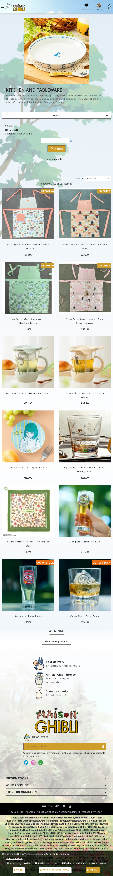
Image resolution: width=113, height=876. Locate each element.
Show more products (56, 641)
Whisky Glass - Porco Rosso (85, 616)
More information (14, 858)
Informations (17, 778)
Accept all (93, 870)
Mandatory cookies (19, 863)
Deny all (19, 870)
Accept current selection (55, 870)
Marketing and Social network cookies (85, 863)
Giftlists (9, 125)
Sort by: (79, 178)
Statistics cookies (47, 863)
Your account (17, 785)
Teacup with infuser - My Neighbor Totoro (28, 393)
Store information (21, 792)
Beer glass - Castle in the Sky (84, 541)
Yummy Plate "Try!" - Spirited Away (28, 467)
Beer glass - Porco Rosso (28, 616)
